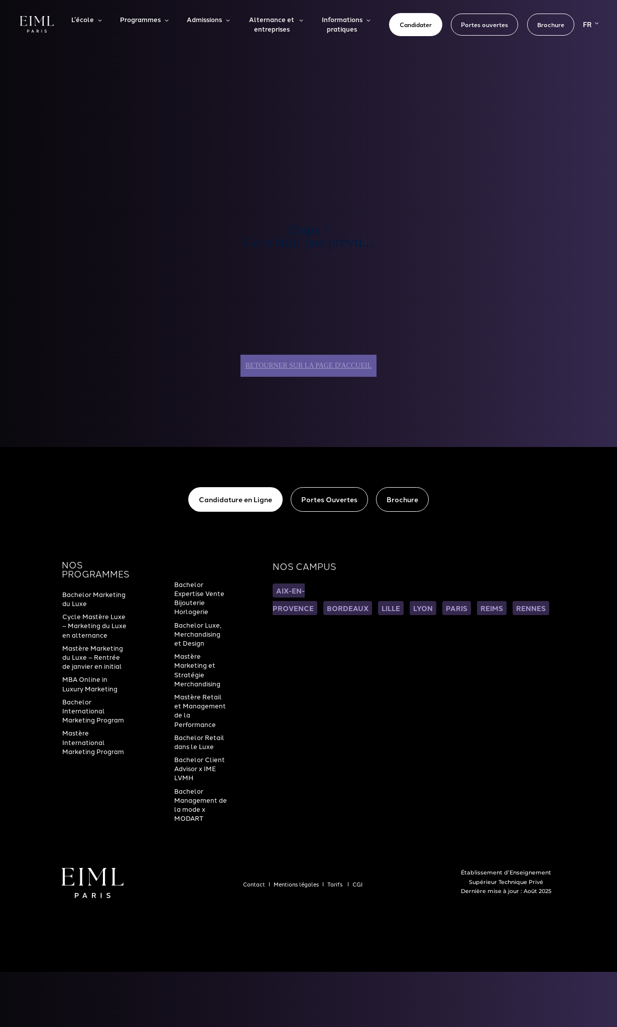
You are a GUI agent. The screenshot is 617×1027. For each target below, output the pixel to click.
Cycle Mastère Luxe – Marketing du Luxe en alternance (94, 626)
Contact (254, 885)
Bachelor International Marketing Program (93, 711)
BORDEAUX (347, 608)
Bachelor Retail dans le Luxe (199, 742)
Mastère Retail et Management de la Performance (200, 710)
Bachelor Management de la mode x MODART (200, 805)
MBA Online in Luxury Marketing (89, 684)
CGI (357, 885)
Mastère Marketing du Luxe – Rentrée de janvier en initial (92, 657)
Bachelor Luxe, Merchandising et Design (197, 634)
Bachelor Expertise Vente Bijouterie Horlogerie (199, 598)
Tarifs (335, 885)
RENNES (531, 608)
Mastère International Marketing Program (93, 742)
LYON (423, 608)
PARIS (456, 608)
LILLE (391, 608)
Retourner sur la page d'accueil (308, 365)
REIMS (491, 608)
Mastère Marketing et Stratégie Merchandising (197, 670)
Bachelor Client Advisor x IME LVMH (199, 769)
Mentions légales (296, 885)
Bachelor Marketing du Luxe (94, 599)
